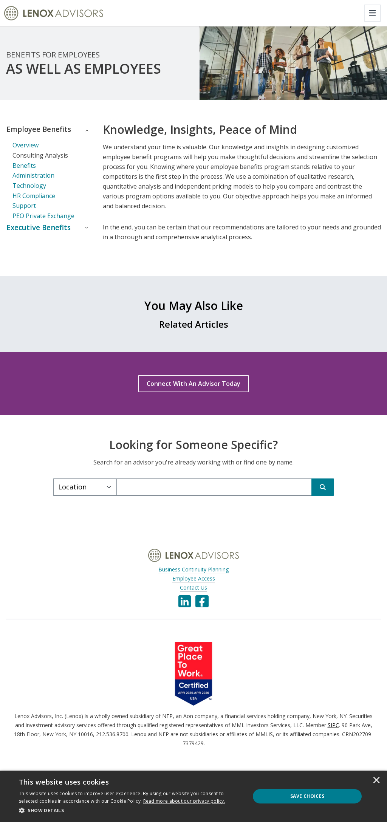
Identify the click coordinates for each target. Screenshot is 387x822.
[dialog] (193, 796)
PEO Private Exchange (43, 227)
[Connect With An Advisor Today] (193, 395)
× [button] (376, 780)
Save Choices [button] (307, 796)
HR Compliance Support (33, 212)
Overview (25, 156)
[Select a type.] (85, 498)
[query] (214, 498)
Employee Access (193, 589)
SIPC (333, 736)
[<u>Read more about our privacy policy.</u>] (184, 801)
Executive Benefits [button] (24, 244)
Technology (29, 196)
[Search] (322, 498)
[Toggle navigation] (372, 13)
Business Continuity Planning (193, 580)
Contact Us (193, 598)
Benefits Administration (33, 181)
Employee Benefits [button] (24, 134)
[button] (131, 810)
